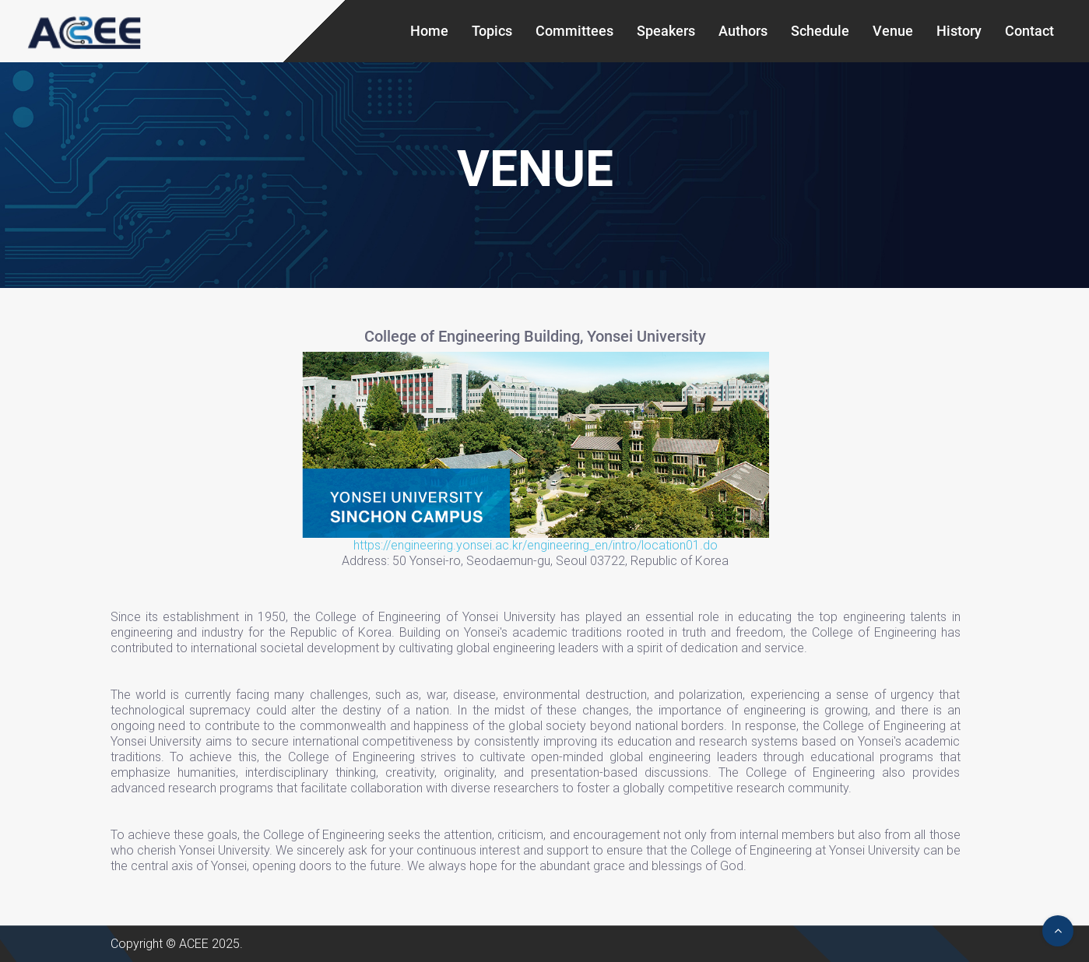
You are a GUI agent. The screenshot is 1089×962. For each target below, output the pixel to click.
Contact (1029, 31)
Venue (893, 31)
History (959, 31)
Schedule (820, 31)
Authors (743, 31)
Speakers (666, 31)
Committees (574, 31)
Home (429, 31)
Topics (492, 31)
